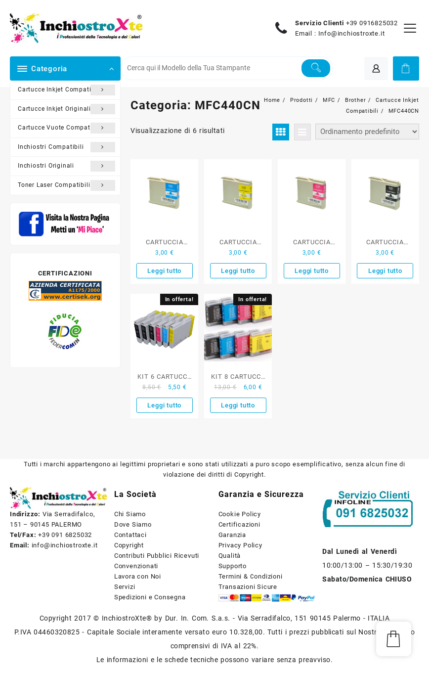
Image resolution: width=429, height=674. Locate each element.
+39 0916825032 (372, 23)
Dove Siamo (133, 524)
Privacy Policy (240, 545)
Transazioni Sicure (247, 586)
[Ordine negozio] (367, 131)
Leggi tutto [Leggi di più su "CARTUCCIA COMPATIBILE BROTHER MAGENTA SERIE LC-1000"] (312, 270)
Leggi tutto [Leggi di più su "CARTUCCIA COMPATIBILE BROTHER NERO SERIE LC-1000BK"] (385, 270)
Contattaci (130, 535)
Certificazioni (239, 524)
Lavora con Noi (137, 576)
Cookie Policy (239, 514)
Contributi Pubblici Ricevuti (156, 555)
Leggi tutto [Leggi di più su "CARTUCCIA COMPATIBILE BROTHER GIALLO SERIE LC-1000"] (238, 270)
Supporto (232, 566)
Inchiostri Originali (66, 166)
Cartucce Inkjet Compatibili (66, 90)
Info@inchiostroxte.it (351, 33)
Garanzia (232, 535)
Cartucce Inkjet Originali (66, 109)
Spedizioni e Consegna (150, 597)
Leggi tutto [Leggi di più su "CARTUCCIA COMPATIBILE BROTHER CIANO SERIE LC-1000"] (164, 270)
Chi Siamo (130, 514)
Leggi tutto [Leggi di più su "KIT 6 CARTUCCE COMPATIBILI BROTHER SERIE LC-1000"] (164, 405)
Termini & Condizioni (250, 576)
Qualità (229, 555)
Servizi (124, 586)
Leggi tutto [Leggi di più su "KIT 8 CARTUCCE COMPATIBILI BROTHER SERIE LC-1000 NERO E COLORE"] (238, 405)
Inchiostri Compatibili (66, 147)
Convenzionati (136, 566)
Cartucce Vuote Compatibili (66, 128)
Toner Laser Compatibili (66, 185)
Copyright (129, 545)
